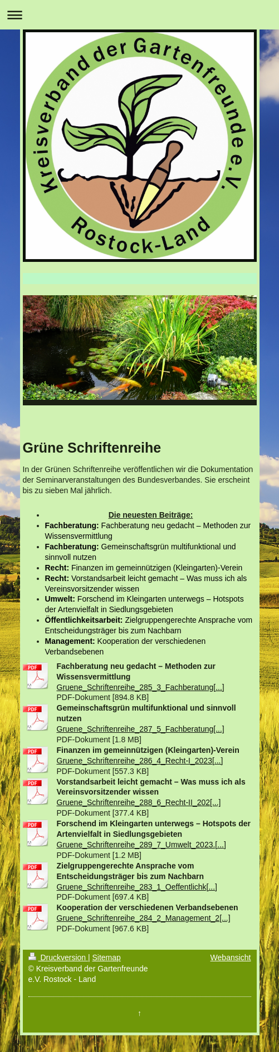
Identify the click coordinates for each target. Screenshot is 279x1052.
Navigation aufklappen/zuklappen (139, 15)
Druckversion (58, 957)
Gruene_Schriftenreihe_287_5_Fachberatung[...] (140, 729)
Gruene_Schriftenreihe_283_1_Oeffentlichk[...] (137, 886)
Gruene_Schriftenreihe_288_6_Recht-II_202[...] (139, 802)
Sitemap (106, 957)
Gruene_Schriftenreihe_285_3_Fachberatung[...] (140, 687)
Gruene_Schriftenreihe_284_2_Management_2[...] (144, 918)
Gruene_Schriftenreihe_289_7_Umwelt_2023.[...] (141, 844)
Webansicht (231, 957)
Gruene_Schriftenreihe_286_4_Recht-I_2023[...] (140, 760)
